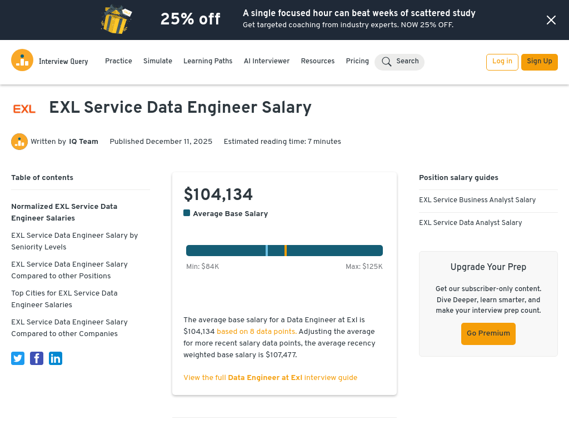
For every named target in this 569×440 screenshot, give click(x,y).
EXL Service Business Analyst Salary (477, 200)
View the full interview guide (270, 378)
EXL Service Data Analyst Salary (470, 223)
